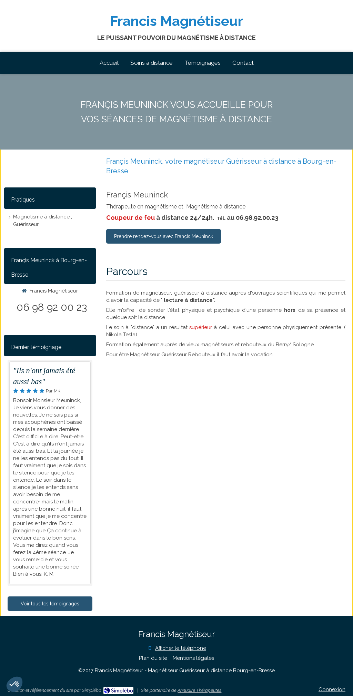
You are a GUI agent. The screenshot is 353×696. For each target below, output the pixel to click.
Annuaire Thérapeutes (199, 690)
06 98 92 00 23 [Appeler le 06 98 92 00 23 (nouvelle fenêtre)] (52, 307)
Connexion (332, 689)
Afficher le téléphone (180, 648)
